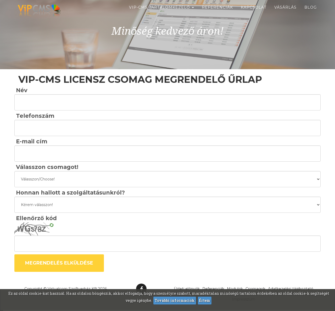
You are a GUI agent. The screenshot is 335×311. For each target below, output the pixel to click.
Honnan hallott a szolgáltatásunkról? (70, 192)
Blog (310, 13)
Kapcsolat (253, 13)
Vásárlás (285, 13)
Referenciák (217, 13)
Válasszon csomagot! (47, 167)
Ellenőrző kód (36, 218)
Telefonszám (35, 116)
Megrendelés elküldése (59, 263)
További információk (175, 300)
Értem (204, 300)
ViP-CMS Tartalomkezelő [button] (161, 13)
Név (21, 90)
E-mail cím (31, 141)
